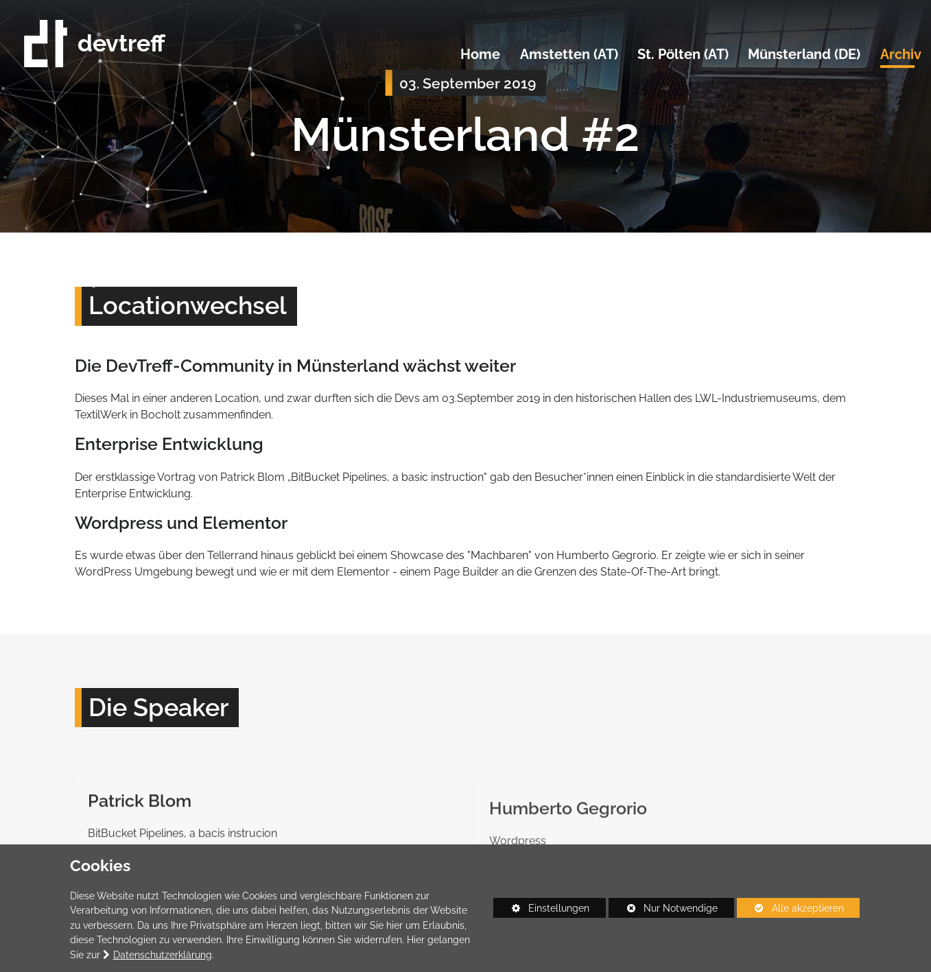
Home (480, 54)
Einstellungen (541, 910)
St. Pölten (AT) (683, 54)
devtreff (94, 43)
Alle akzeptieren (790, 908)
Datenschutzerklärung (162, 954)
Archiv (900, 54)
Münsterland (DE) (804, 54)
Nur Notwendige (663, 910)
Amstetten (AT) (569, 54)
